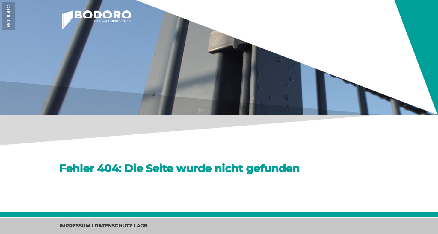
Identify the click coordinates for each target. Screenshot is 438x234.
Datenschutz (113, 226)
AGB (142, 226)
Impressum (74, 226)
